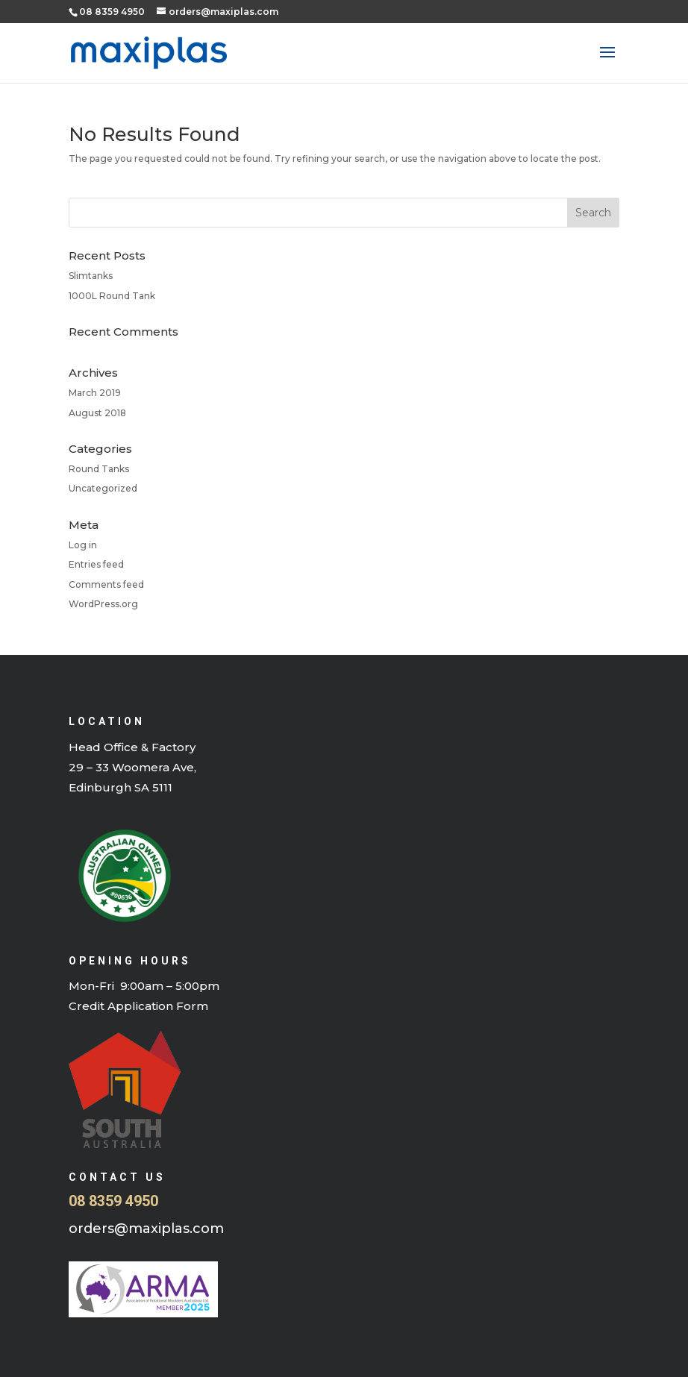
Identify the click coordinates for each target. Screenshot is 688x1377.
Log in (83, 545)
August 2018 (97, 412)
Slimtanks (91, 275)
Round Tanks (99, 468)
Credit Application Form (138, 1006)
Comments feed (106, 584)
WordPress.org (103, 603)
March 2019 (95, 392)
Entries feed (96, 564)
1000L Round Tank (112, 295)
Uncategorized (103, 488)
